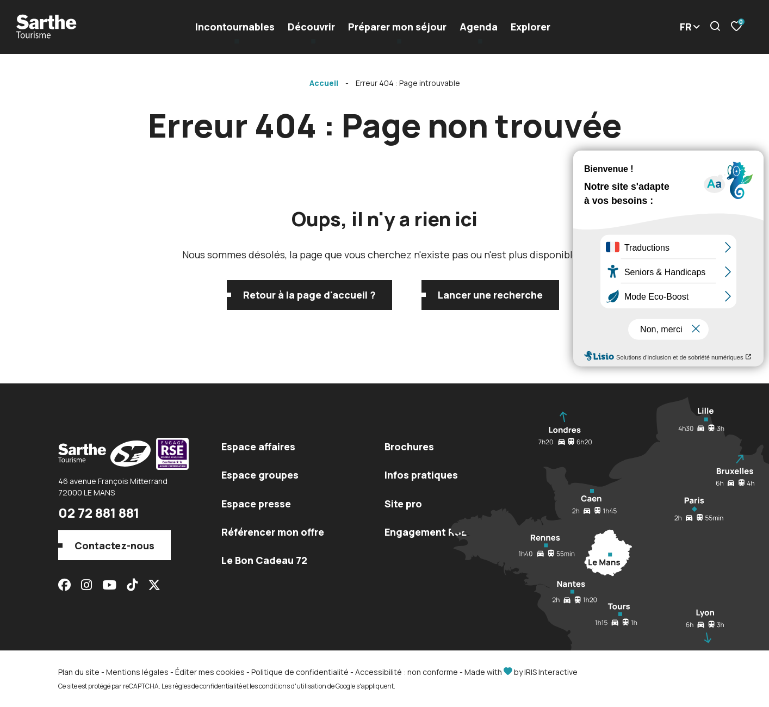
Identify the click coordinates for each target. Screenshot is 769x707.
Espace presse (256, 503)
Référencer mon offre (272, 531)
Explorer (530, 26)
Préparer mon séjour (397, 26)
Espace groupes (260, 474)
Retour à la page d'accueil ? (309, 294)
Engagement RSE (425, 531)
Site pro (403, 503)
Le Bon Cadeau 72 (264, 560)
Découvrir (311, 26)
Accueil (323, 83)
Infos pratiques (421, 474)
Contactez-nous (114, 545)
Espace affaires (258, 446)
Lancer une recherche (490, 294)
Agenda (479, 26)
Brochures (409, 446)
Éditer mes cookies (210, 672)
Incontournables (235, 26)
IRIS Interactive (551, 672)
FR (686, 26)
